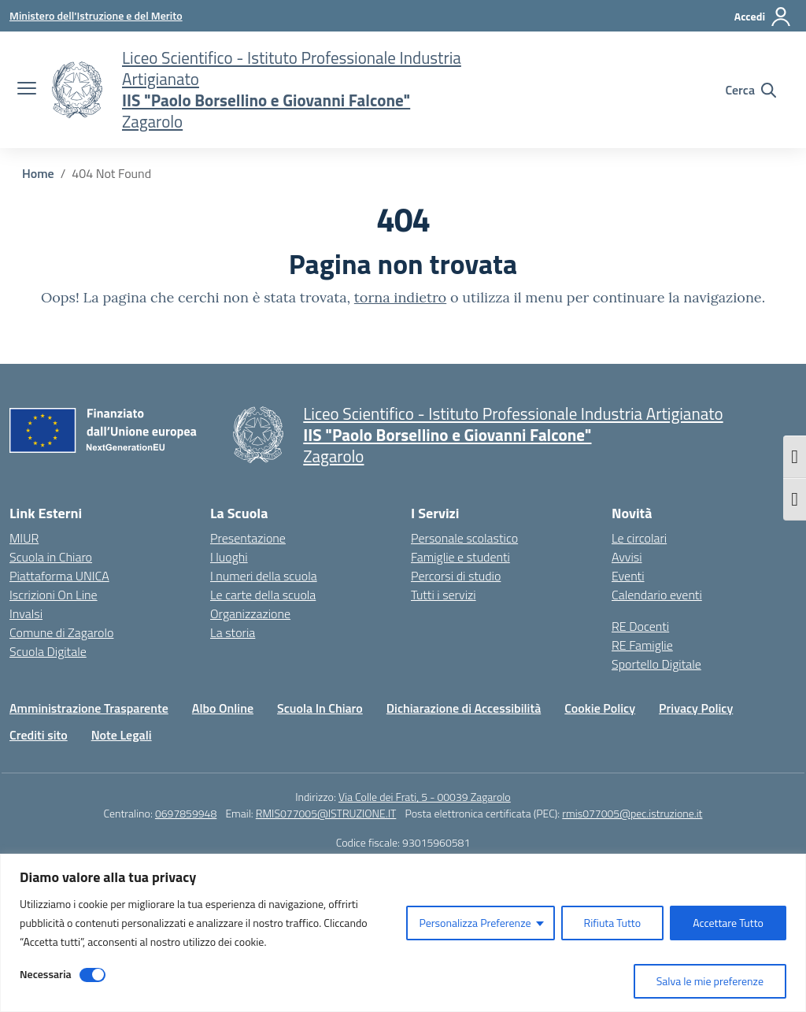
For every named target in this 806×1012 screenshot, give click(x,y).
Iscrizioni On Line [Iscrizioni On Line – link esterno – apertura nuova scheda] (53, 594)
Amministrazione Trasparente (88, 708)
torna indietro (400, 297)
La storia (232, 632)
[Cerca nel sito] (750, 90)
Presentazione (248, 537)
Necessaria (46, 974)
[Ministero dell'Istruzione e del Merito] (96, 15)
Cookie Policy (599, 708)
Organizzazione (250, 613)
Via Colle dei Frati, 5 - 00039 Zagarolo (424, 796)
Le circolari (639, 537)
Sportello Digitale (656, 663)
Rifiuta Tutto (612, 922)
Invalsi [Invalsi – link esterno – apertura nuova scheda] (26, 613)
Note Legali (121, 734)
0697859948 (185, 813)
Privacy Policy (696, 708)
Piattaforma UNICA (59, 575)
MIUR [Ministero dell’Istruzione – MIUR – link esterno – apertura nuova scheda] (24, 537)
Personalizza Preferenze (475, 922)
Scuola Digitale (48, 651)
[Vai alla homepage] (77, 89)
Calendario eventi (657, 594)
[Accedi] (763, 16)
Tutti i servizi (443, 594)
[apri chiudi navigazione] (26, 89)
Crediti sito (38, 734)
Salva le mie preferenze (709, 981)
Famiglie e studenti (460, 556)
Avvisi (627, 556)
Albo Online (222, 708)
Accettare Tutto (728, 922)
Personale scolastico (464, 537)
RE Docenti (640, 626)
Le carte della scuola (263, 594)
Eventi (628, 575)
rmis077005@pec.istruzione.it (632, 813)
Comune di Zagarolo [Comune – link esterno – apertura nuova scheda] (61, 632)
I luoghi (229, 556)
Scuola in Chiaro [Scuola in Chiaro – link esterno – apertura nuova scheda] (50, 556)
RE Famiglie (642, 645)
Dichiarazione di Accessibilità (463, 708)
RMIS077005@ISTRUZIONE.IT (326, 813)
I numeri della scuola (263, 575)
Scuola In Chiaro (320, 708)
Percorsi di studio (456, 575)
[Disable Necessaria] (92, 975)
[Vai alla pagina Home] (38, 173)
